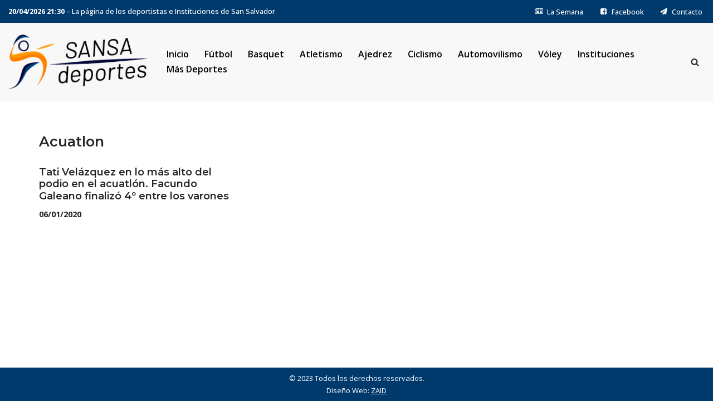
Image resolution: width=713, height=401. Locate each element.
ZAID (379, 390)
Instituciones (606, 54)
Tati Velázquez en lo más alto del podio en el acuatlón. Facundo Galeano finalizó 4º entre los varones (134, 184)
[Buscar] (695, 62)
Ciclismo (425, 54)
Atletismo (321, 54)
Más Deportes (197, 69)
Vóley (550, 54)
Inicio (178, 54)
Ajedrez (375, 54)
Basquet (266, 54)
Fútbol (218, 54)
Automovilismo (490, 54)
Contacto (681, 12)
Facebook (621, 12)
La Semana (559, 12)
